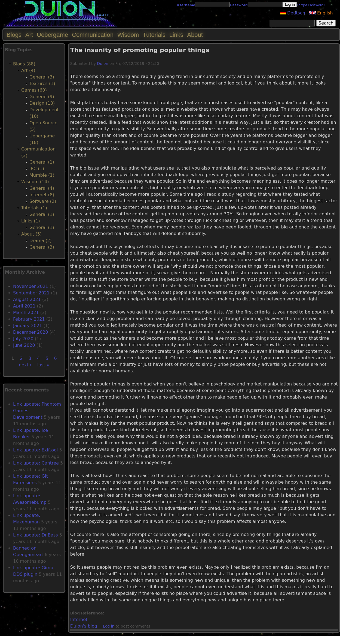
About (195, 34)
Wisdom (128, 34)
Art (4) (28, 70)
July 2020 (23, 338)
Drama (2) (40, 240)
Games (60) (34, 90)
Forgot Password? (311, 5)
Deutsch (292, 13)
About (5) (31, 234)
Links (176, 34)
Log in (108, 626)
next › (25, 364)
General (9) (41, 96)
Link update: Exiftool (35, 450)
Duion (102, 63)
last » (43, 364)
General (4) (41, 188)
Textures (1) (42, 83)
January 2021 (27, 325)
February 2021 (29, 319)
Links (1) (30, 221)
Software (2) (42, 201)
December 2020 (30, 332)
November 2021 (30, 286)
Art (29, 34)
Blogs (14, 34)
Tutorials (154, 34)
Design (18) (42, 103)
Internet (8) (41, 194)
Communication (93, 34)
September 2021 (31, 293)
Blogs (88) (24, 64)
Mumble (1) (41, 175)
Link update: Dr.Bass (35, 535)
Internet (79, 619)
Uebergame (52, 34)
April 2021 (24, 306)
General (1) (41, 162)
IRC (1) (36, 168)
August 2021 (27, 299)
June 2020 (24, 345)
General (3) (41, 77)
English (321, 13)
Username (186, 5)
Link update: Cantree (36, 463)
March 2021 (26, 312)
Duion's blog (83, 626)
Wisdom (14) (35, 181)
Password (239, 5)
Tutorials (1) (34, 207)
